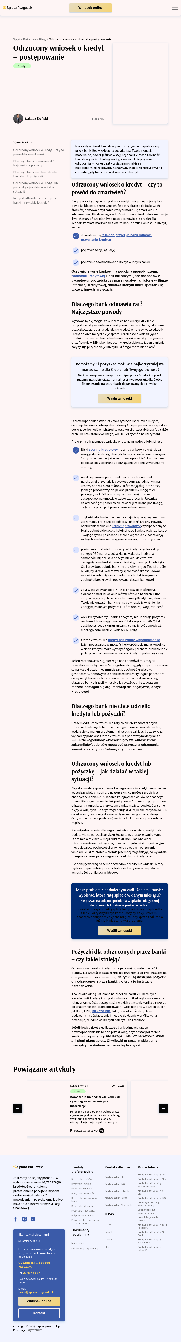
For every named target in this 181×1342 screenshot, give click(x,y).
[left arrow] (17, 1108)
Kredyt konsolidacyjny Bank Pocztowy (152, 1226)
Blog (42, 39)
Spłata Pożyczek (24, 39)
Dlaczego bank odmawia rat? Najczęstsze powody (33, 163)
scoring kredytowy (103, 449)
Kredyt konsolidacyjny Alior (152, 1178)
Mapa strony (78, 1242)
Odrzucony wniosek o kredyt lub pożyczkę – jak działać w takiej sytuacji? (35, 187)
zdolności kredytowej (88, 276)
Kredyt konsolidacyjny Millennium (149, 1241)
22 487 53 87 (31, 1272)
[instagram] (24, 1219)
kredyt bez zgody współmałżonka (134, 640)
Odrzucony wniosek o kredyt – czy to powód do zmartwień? (38, 152)
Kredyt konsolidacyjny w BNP (151, 1192)
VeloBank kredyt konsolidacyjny (146, 1211)
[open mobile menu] (175, 8)
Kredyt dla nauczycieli (83, 1210)
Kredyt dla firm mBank (117, 1191)
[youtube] (33, 1219)
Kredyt (22, 66)
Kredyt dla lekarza (81, 1183)
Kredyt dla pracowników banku (84, 1199)
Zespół (108, 1231)
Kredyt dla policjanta (82, 1205)
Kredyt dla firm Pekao (116, 1197)
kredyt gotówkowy (126, 526)
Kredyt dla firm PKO (115, 1177)
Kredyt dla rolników (81, 1179)
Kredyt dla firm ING (115, 1184)
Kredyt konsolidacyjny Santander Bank (149, 1185)
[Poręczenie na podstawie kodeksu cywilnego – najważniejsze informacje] (77, 1108)
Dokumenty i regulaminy (84, 1248)
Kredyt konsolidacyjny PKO (152, 1174)
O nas (108, 1224)
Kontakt (39, 1313)
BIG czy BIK (101, 1011)
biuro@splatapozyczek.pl (35, 1292)
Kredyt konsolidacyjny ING (152, 1198)
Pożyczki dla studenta (83, 1215)
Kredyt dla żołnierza (82, 1188)
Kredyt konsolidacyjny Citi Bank (151, 1233)
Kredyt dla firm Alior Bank (118, 1204)
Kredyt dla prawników (83, 1193)
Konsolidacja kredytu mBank (149, 1219)
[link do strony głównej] (17, 8)
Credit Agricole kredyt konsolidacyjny (149, 1204)
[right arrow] (163, 1108)
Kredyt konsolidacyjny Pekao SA (149, 1248)
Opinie (108, 1239)
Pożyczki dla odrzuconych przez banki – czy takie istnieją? (35, 200)
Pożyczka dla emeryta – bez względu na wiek (86, 1221)
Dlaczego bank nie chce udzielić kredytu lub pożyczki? (35, 174)
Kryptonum (34, 1330)
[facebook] (15, 1219)
